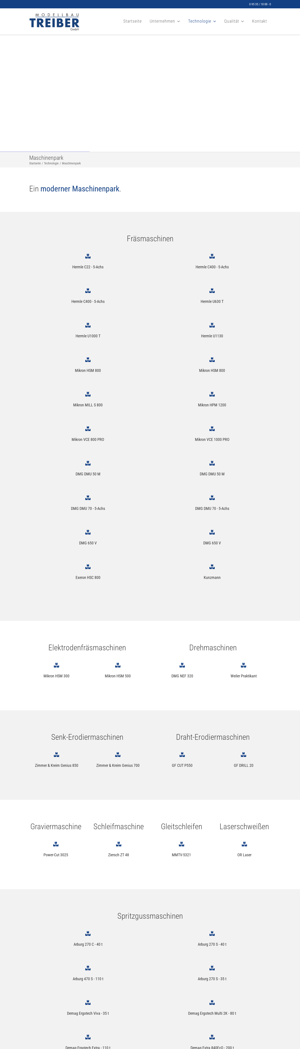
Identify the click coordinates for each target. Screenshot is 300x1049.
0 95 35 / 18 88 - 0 (260, 4)
